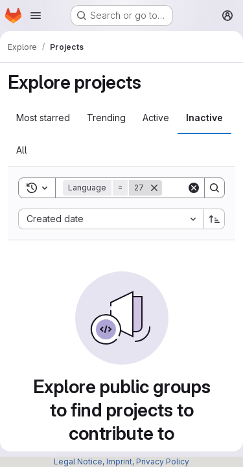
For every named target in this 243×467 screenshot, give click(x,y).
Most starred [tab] (43, 117)
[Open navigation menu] (35, 15)
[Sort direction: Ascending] (214, 219)
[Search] (214, 187)
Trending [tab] (106, 117)
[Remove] (154, 188)
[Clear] (194, 188)
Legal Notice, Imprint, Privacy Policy (121, 461)
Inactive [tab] (204, 117)
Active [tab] (156, 117)
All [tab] (21, 149)
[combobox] (110, 219)
